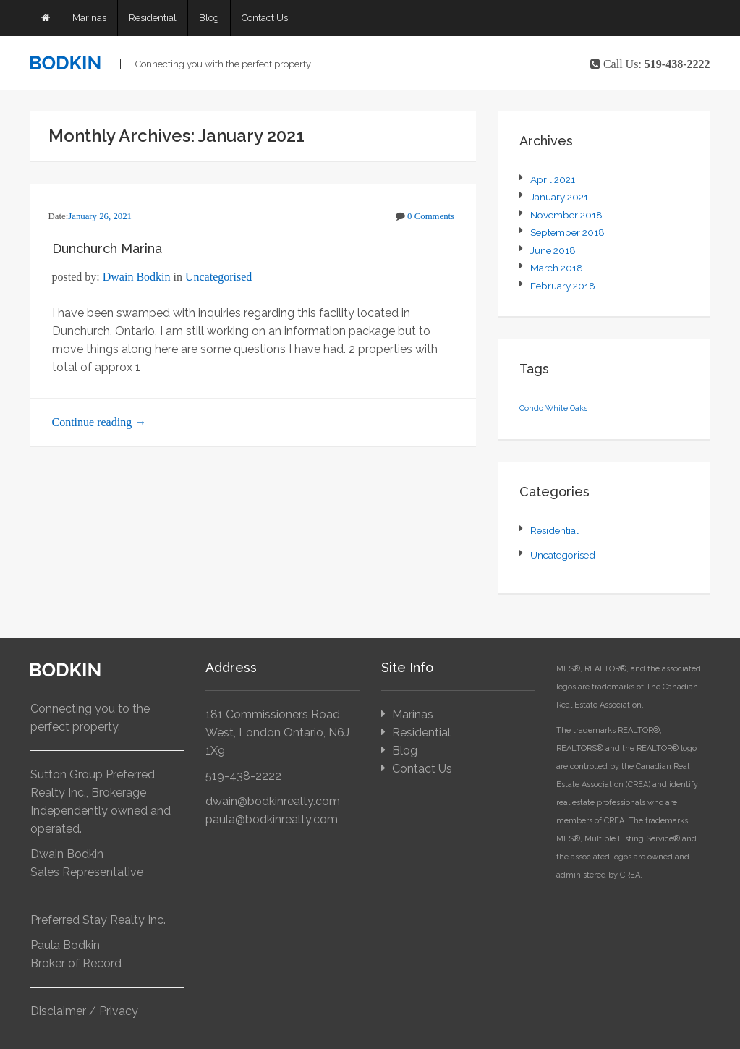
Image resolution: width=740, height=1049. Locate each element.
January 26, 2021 (100, 216)
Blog (209, 17)
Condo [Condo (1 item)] (531, 408)
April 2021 (552, 179)
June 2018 (553, 250)
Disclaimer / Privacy (84, 1011)
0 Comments (430, 216)
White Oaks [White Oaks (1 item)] (566, 408)
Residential (153, 17)
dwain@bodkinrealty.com (272, 801)
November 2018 (566, 215)
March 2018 (556, 267)
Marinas (89, 17)
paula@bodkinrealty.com (271, 819)
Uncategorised (218, 277)
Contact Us (265, 17)
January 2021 (559, 197)
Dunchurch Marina (107, 248)
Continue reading (99, 422)
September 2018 (567, 232)
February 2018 (562, 286)
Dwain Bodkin (137, 277)
